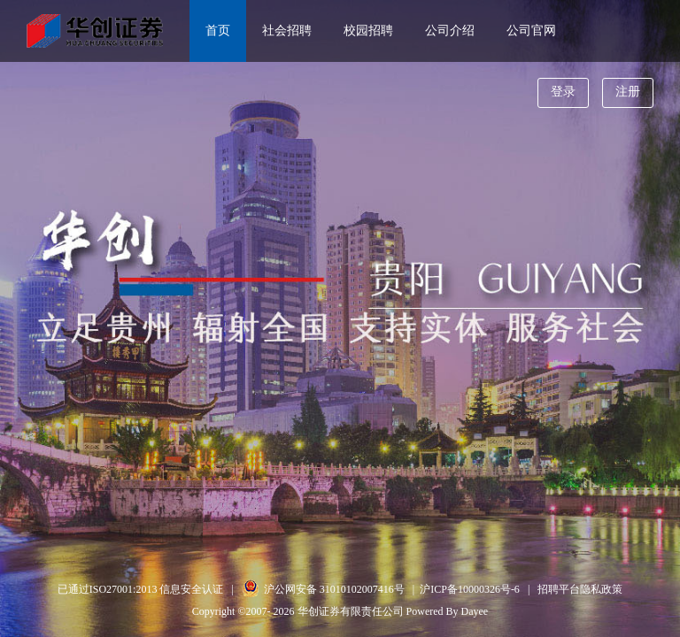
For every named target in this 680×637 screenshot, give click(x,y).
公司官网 (531, 30)
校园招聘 (368, 30)
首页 (217, 30)
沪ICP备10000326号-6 (470, 589)
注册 (627, 91)
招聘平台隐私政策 (579, 589)
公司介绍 (450, 30)
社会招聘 (287, 30)
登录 (563, 91)
